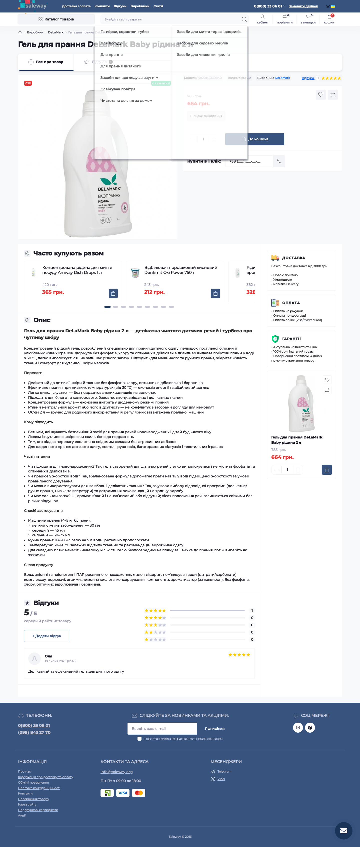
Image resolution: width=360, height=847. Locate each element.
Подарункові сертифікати (38, 810)
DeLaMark (55, 32)
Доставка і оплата (76, 6)
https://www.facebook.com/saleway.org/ (310, 728)
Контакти (102, 6)
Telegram (225, 771)
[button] (107, 307)
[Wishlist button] (321, 95)
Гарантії (291, 339)
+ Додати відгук (46, 636)
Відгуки (120, 6)
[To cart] (113, 293)
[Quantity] (203, 139)
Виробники (140, 6)
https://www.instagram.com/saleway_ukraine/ (298, 728)
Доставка (293, 258)
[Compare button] (333, 95)
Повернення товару (33, 799)
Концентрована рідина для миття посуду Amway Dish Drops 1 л (77, 270)
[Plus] (214, 139)
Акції (22, 815)
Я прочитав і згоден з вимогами (183, 738)
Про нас (24, 771)
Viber (221, 779)
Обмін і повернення (33, 782)
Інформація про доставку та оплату (45, 777)
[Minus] (193, 139)
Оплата (291, 303)
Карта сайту (27, 804)
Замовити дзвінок (303, 6)
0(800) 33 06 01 (34, 725)
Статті (158, 6)
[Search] (244, 19)
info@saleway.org (116, 772)
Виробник (35, 32)
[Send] (279, 161)
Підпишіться (214, 728)
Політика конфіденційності (177, 738)
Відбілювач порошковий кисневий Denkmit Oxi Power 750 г (180, 270)
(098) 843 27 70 (34, 732)
